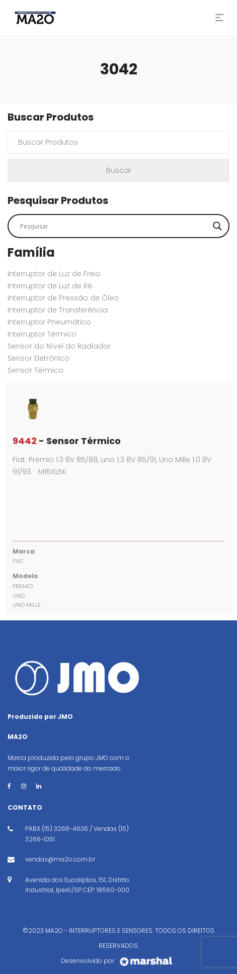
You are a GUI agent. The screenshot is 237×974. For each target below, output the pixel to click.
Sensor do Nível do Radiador (59, 346)
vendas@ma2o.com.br (60, 859)
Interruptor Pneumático (49, 322)
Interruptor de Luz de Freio (54, 274)
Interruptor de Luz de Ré (50, 286)
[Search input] (114, 226)
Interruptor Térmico (42, 334)
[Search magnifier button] (217, 226)
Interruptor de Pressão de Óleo (63, 298)
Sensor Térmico (35, 370)
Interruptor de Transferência (58, 310)
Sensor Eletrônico (38, 358)
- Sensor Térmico (67, 441)
